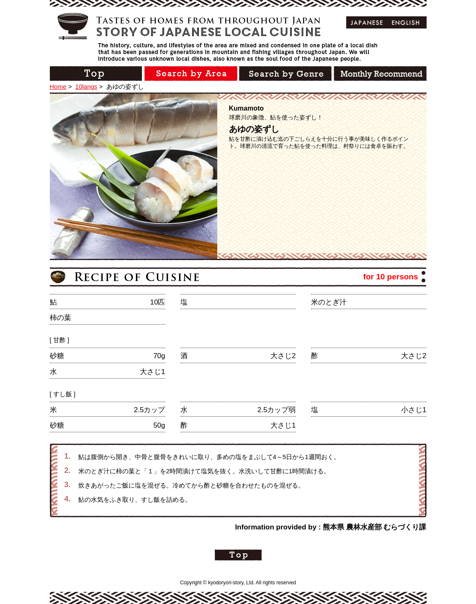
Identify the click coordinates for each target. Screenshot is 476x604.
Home (58, 86)
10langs (86, 86)
